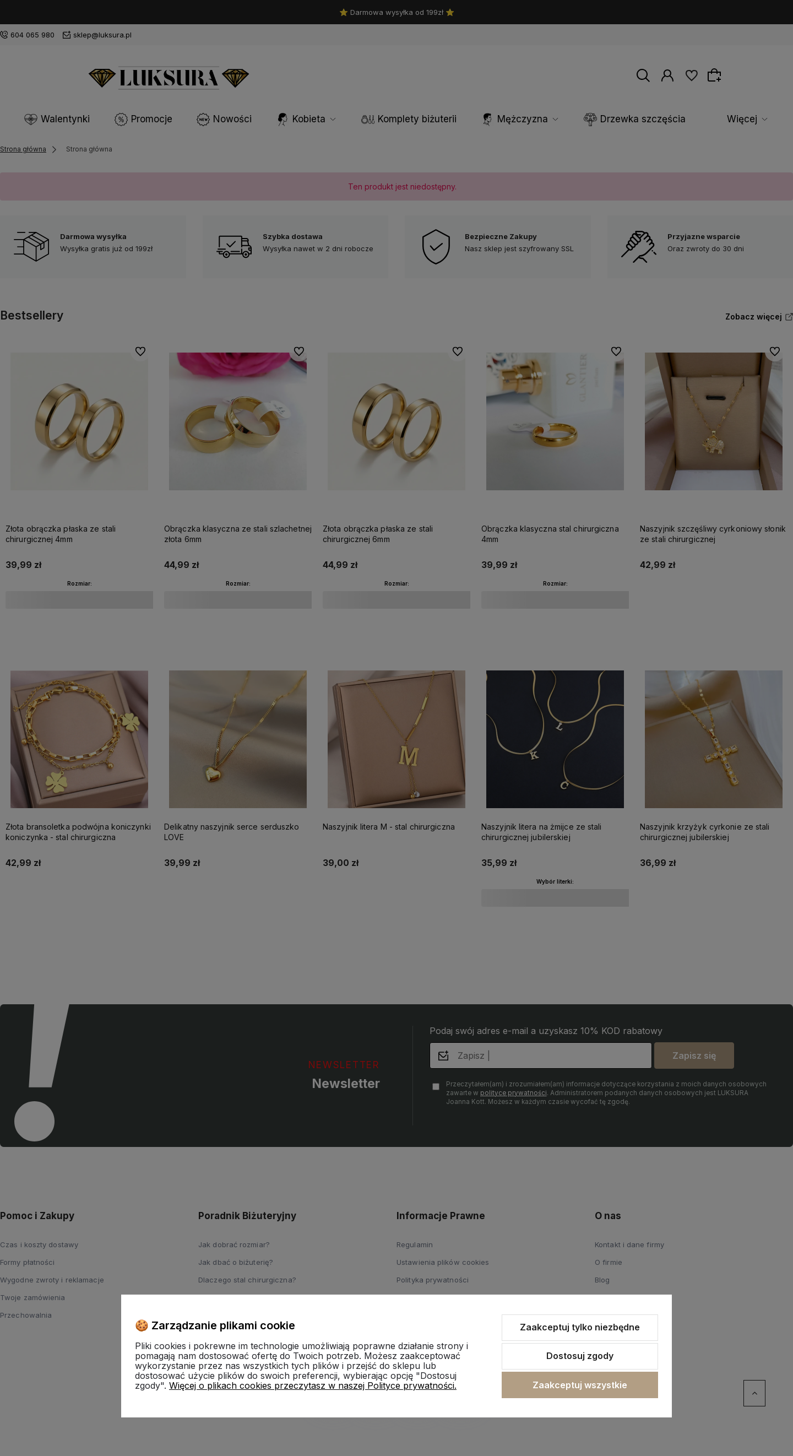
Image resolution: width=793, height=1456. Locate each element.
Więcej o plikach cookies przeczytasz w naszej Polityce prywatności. (313, 1385)
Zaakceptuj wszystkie (580, 1384)
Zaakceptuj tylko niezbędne (580, 1327)
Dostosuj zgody (579, 1355)
